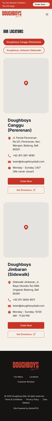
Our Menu (18, 377)
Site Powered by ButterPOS (26, 408)
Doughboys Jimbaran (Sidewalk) (24, 50)
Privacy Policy (32, 399)
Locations (34, 377)
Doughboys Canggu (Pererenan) (24, 42)
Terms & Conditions (13, 399)
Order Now (41, 4)
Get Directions (26, 190)
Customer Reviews (26, 382)
